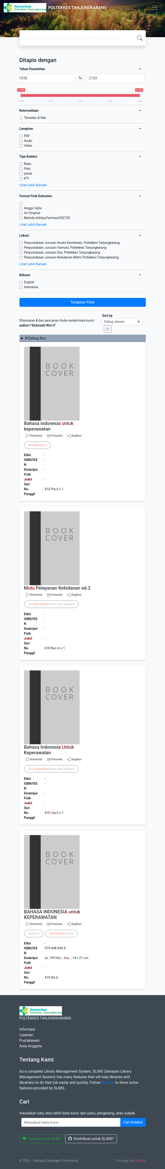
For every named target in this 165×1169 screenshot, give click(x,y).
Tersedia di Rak (35, 118)
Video (28, 145)
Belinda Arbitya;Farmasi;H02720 (47, 218)
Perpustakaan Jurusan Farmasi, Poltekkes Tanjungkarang (65, 247)
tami (61, 933)
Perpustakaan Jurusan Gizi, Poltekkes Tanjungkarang (62, 252)
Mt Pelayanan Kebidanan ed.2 (57, 588)
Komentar (34, 436)
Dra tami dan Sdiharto (51, 604)
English (29, 282)
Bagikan (74, 436)
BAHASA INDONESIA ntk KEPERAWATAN (52, 914)
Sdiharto (34, 933)
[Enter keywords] (71, 1122)
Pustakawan (29, 1040)
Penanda (56, 435)
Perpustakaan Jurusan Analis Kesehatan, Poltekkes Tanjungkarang (72, 243)
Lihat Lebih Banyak (33, 185)
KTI (26, 178)
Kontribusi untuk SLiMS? (91, 1138)
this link (107, 1082)
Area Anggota (30, 1046)
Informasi (27, 1029)
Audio (28, 141)
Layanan (26, 1035)
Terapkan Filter (82, 302)
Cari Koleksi (133, 1122)
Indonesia (31, 287)
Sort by (107, 315)
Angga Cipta (33, 208)
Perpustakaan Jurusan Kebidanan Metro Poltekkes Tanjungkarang (71, 257)
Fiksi (27, 168)
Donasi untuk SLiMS (42, 1138)
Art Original (32, 213)
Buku (27, 164)
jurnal (28, 173)
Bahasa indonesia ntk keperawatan (49, 426)
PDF (27, 136)
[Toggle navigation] (154, 7)
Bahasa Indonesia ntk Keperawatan (49, 749)
